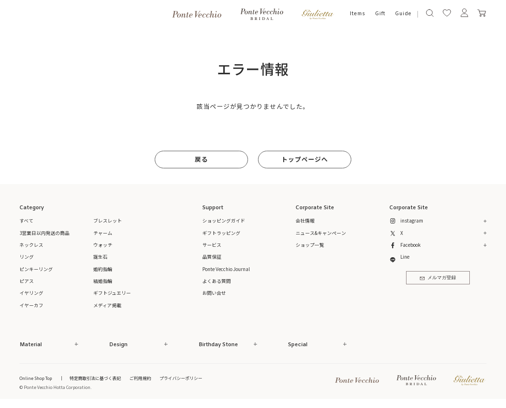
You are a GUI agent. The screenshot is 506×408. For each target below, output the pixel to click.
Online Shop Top (36, 378)
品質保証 (211, 256)
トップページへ (304, 159)
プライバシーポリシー (180, 378)
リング (27, 256)
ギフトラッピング (221, 233)
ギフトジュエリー (112, 293)
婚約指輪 (102, 269)
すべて (26, 220)
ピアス (27, 281)
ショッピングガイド (223, 220)
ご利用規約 (140, 378)
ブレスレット (107, 220)
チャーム (102, 233)
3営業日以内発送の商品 (44, 233)
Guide (403, 13)
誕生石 (100, 256)
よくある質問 (216, 281)
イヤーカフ (31, 305)
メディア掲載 (107, 305)
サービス (211, 245)
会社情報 (305, 220)
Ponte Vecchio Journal (226, 269)
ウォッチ (102, 245)
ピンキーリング (36, 269)
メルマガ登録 (438, 278)
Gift (380, 13)
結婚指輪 (102, 281)
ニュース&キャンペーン (321, 233)
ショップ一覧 (310, 245)
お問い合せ (214, 293)
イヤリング (31, 293)
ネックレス (31, 245)
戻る (201, 159)
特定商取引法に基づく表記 (95, 378)
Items (358, 13)
